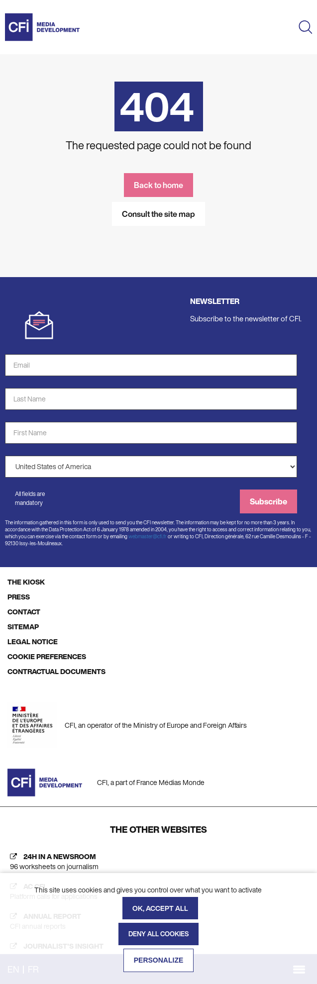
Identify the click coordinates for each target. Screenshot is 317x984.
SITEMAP (23, 626)
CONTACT (23, 611)
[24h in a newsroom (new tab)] (158, 862)
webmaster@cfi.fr (147, 536)
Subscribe (268, 501)
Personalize (159, 960)
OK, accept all (160, 908)
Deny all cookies (158, 934)
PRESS (18, 596)
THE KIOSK (26, 582)
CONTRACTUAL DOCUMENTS (56, 671)
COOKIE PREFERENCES (46, 656)
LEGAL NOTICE (32, 641)
